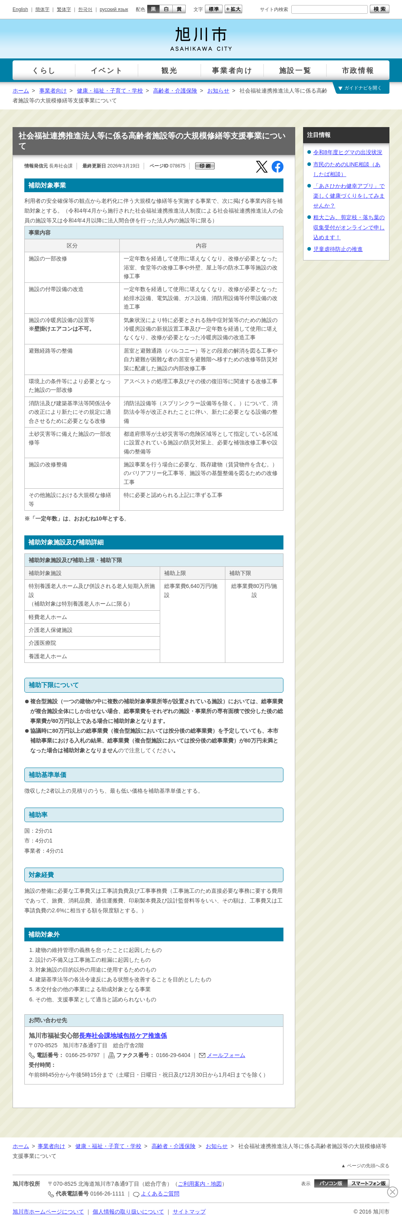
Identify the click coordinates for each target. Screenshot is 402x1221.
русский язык (114, 9)
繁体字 (64, 9)
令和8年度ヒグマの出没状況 (347, 152)
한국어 (85, 9)
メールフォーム (226, 1055)
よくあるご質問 (160, 1193)
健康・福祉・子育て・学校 (110, 90)
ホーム (21, 90)
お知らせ (218, 90)
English (20, 9)
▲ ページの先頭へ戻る (365, 1165)
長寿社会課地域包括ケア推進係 (123, 1035)
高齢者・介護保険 (175, 90)
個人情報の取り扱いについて (128, 1211)
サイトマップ (189, 1211)
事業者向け (53, 90)
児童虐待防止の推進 (338, 249)
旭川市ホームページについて (48, 1211)
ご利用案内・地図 (200, 1184)
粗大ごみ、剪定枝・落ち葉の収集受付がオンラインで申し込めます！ (349, 227)
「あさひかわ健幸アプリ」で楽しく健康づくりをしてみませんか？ (349, 196)
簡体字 (42, 9)
